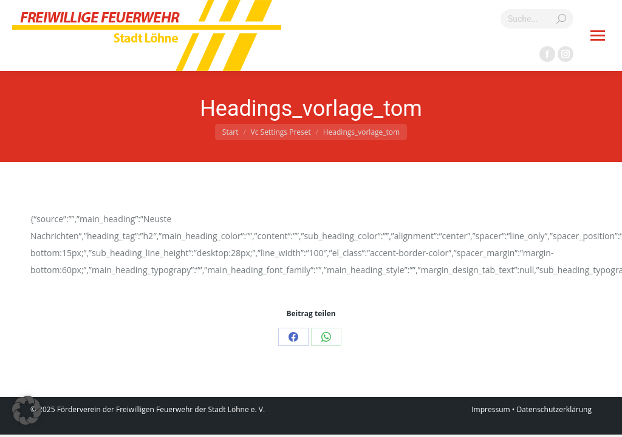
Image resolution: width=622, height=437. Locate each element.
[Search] (537, 19)
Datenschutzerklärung (554, 409)
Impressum (490, 409)
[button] (26, 410)
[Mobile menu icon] (598, 35)
